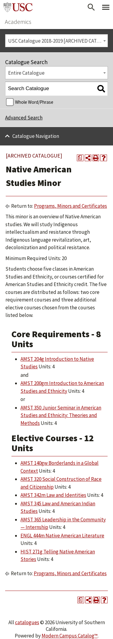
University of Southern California (18, 7)
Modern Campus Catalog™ (70, 635)
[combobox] (56, 40)
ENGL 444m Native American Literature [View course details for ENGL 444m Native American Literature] (62, 535)
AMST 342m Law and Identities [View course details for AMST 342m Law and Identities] (53, 495)
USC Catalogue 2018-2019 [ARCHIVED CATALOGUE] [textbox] (58, 40)
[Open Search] (91, 7)
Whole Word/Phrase (34, 102)
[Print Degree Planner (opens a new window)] (80, 158)
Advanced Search (23, 117)
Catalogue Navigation (35, 136)
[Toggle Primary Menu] (106, 7)
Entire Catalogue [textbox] (26, 73)
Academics (18, 21)
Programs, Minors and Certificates (70, 206)
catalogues (27, 622)
